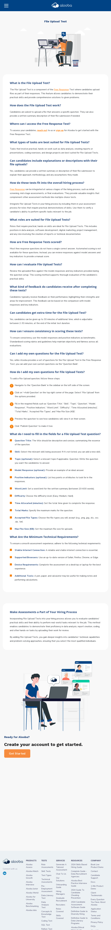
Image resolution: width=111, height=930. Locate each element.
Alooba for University (30, 898)
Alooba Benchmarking (32, 905)
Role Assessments (47, 866)
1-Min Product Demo (97, 887)
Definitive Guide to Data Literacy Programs (79, 921)
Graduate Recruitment (61, 899)
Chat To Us (61, 874)
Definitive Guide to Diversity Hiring (79, 912)
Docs (93, 882)
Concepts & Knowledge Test (46, 914)
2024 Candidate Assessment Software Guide (78, 905)
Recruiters (60, 904)
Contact (94, 871)
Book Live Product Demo (97, 866)
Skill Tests (46, 871)
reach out (42, 130)
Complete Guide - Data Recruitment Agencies (79, 874)
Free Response (61, 89)
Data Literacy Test (47, 896)
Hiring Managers (60, 892)
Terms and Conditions (95, 917)
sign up (60, 130)
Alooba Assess (29, 866)
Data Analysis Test (45, 905)
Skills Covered (59, 917)
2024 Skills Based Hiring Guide (79, 866)
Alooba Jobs (31, 910)
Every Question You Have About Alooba (98, 902)
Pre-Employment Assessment (46, 889)
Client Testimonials (96, 894)
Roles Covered (59, 910)
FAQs (93, 926)
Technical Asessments (46, 880)
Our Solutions (60, 879)
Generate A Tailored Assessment (61, 867)
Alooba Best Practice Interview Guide (79, 883)
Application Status (96, 910)
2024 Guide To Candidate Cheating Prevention (77, 894)
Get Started (17, 753)
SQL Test (45, 925)
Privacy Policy (97, 922)
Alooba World (32, 892)
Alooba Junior (32, 888)
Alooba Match (32, 871)
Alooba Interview (30, 883)
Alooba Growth (29, 876)
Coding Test (46, 921)
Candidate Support (95, 876)
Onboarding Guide (61, 886)
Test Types (46, 875)
